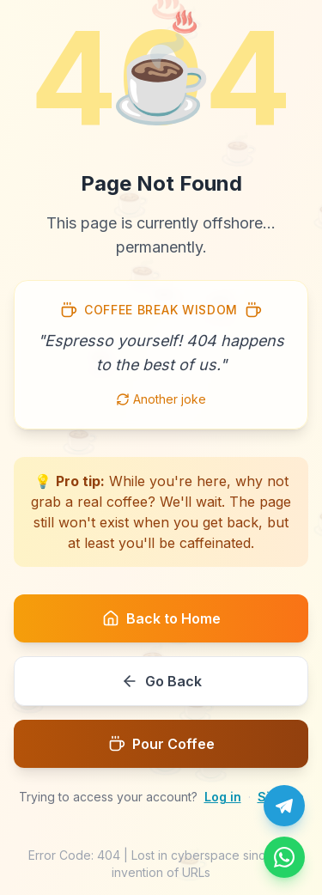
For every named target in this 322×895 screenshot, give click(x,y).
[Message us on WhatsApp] (284, 857)
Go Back (161, 681)
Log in (222, 796)
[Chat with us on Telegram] (284, 805)
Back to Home (161, 618)
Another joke (161, 399)
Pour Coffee (161, 743)
